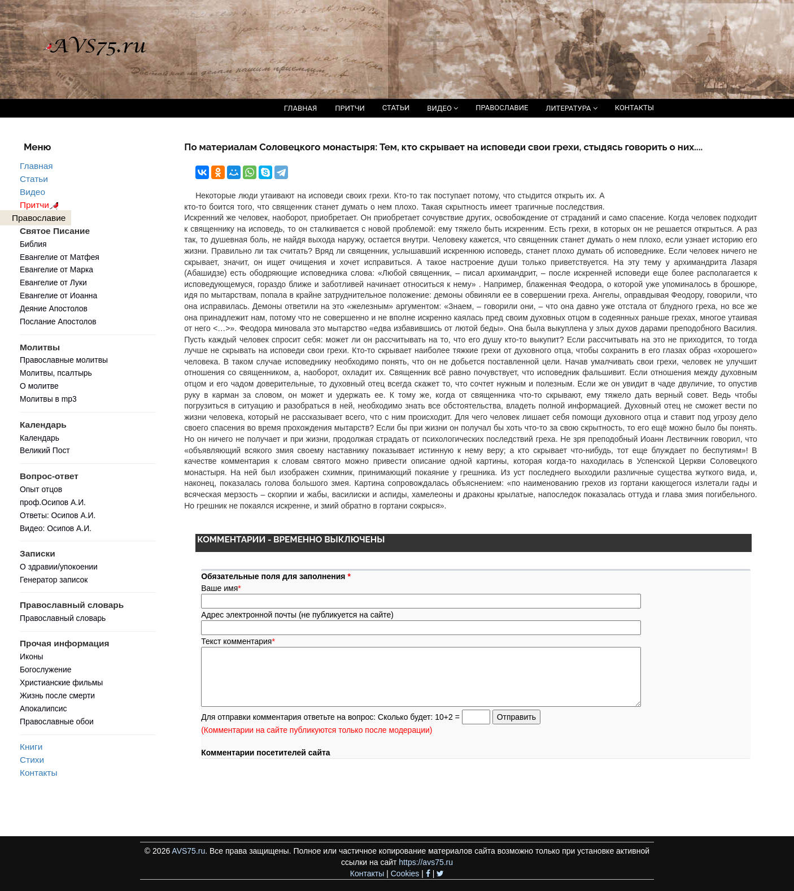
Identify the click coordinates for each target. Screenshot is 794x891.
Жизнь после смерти (57, 695)
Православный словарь (63, 618)
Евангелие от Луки (53, 282)
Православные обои (57, 721)
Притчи (41, 205)
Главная (36, 166)
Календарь (39, 437)
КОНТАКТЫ (634, 107)
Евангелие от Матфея (59, 257)
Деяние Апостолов (54, 308)
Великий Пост (45, 450)
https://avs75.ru (426, 862)
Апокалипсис (43, 708)
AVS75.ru (188, 850)
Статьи (34, 179)
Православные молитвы (64, 359)
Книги (31, 746)
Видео (32, 192)
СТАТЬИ (395, 107)
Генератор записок (54, 579)
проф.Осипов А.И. (53, 502)
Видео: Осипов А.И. (55, 528)
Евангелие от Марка (56, 269)
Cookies (405, 873)
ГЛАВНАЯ (300, 108)
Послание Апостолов (58, 321)
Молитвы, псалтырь (56, 372)
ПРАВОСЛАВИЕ (501, 107)
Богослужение (45, 669)
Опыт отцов (41, 489)
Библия (33, 244)
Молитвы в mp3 (48, 398)
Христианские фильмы (61, 682)
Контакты (38, 772)
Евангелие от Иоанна (58, 295)
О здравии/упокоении (59, 566)
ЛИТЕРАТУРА (571, 108)
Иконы (31, 656)
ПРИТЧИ (350, 108)
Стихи (32, 759)
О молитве (39, 385)
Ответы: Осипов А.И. (57, 515)
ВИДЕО (442, 108)
